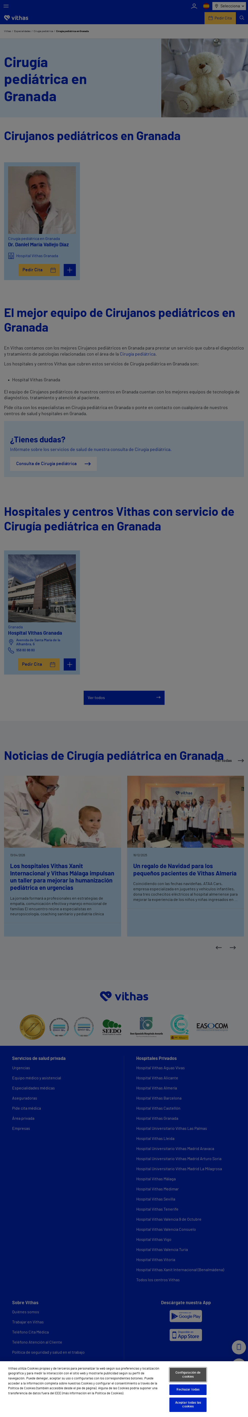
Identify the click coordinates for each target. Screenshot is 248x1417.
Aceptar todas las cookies (188, 1404)
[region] (124, 1389)
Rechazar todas (187, 1389)
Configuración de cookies (187, 1374)
